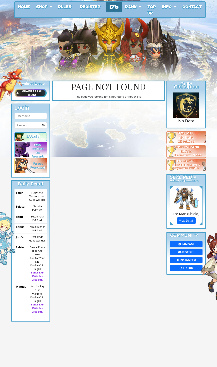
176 (114, 6)
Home (24, 6)
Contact (192, 6)
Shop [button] (42, 6)
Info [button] (167, 6)
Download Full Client (30, 93)
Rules (64, 6)
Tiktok (186, 268)
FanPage (186, 244)
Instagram (186, 260)
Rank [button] (131, 6)
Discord (186, 252)
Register (90, 6)
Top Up (151, 9)
